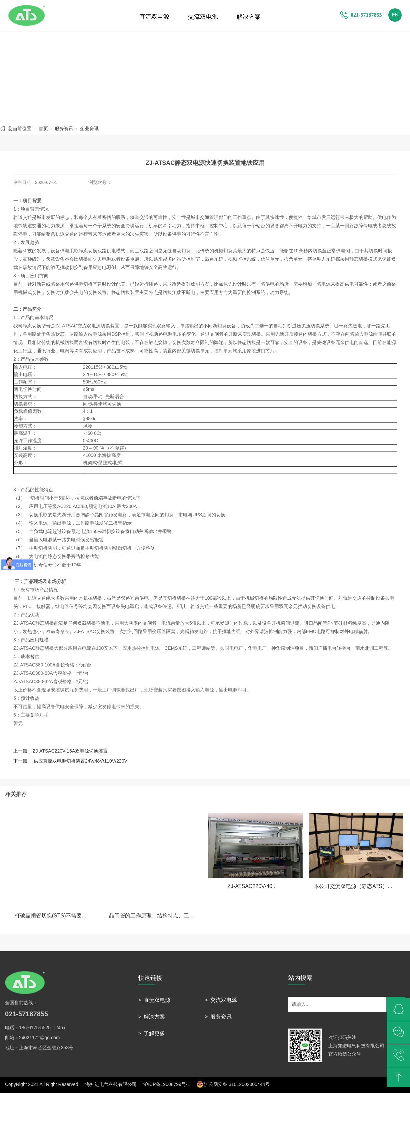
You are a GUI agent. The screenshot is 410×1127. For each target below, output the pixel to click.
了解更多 (154, 1033)
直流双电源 (154, 16)
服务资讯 (64, 128)
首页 (43, 128)
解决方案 (249, 16)
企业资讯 (89, 128)
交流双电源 (203, 16)
